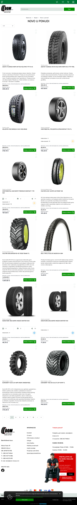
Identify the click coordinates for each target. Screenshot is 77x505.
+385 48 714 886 (8, 456)
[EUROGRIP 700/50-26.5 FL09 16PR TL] (68, 403)
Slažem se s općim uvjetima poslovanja (67, 477)
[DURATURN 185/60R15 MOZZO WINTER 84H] (29, 341)
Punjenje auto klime (33, 450)
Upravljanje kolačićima (34, 453)
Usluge (29, 440)
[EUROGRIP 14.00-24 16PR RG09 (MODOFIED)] (29, 409)
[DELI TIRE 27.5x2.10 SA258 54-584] (68, 274)
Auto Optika (30, 443)
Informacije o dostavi (33, 438)
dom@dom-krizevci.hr (12, 461)
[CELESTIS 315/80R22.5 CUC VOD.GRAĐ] (29, 150)
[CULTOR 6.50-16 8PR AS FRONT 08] (68, 212)
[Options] (55, 500)
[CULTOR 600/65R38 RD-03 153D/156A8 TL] (29, 279)
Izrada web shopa (34, 503)
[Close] (25, 500)
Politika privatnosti (32, 445)
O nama (29, 435)
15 (33, 417)
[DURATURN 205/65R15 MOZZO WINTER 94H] (68, 341)
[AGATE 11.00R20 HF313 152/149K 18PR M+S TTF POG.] (68, 87)
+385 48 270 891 (8, 458)
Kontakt (29, 433)
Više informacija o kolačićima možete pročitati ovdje (29, 497)
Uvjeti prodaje (31, 448)
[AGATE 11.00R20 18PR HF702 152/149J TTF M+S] (29, 88)
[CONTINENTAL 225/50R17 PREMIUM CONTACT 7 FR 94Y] (29, 212)
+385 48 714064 (8, 453)
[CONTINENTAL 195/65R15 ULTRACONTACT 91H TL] (68, 150)
